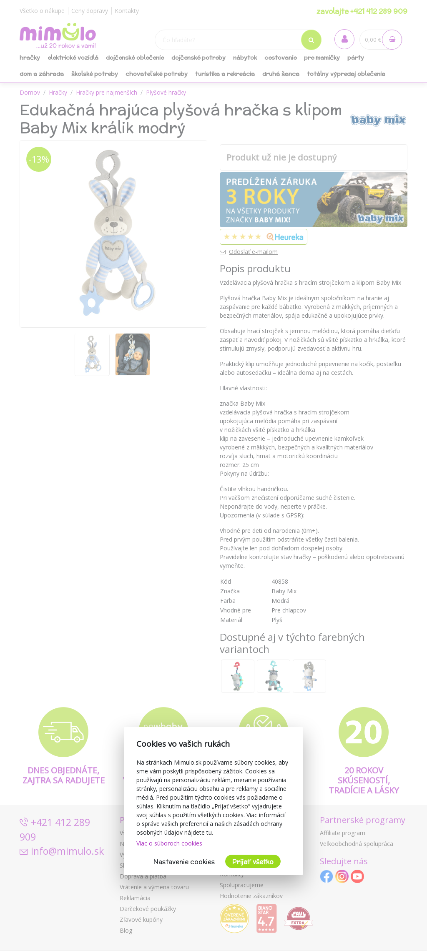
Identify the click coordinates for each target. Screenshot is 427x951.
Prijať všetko (253, 861)
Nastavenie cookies (184, 861)
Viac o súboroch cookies (169, 843)
